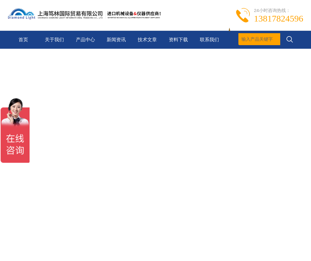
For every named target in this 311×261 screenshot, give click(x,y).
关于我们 (54, 39)
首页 (23, 39)
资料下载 (178, 39)
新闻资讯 (116, 39)
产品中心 (85, 39)
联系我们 (209, 39)
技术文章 (147, 39)
